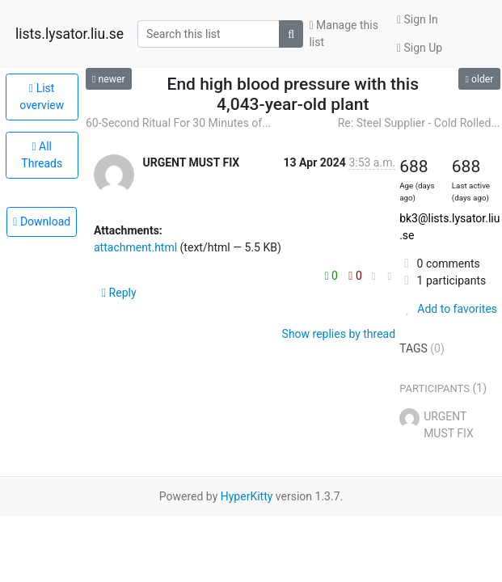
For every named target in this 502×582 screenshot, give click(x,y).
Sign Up (419, 47)
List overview (41, 97)
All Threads (41, 155)
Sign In (417, 19)
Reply (119, 292)
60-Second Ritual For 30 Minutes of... (178, 122)
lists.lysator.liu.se (69, 34)
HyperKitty (247, 496)
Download (41, 221)
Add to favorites (448, 308)
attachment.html (135, 247)
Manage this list (343, 33)
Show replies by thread (339, 333)
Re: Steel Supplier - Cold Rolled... (419, 122)
